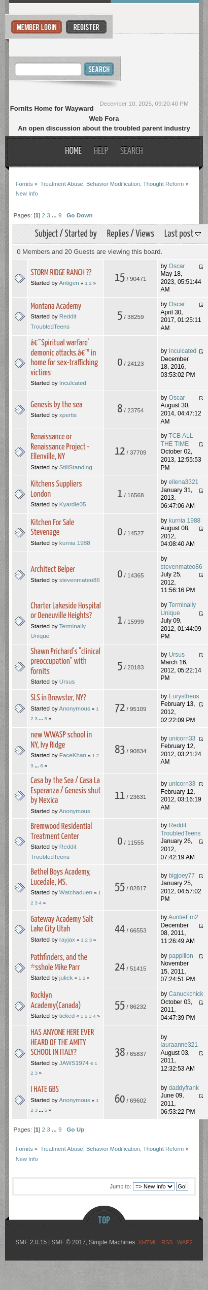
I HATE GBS (44, 1089)
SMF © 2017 (68, 1242)
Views (144, 234)
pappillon (181, 955)
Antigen (69, 282)
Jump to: (120, 1186)
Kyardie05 (72, 504)
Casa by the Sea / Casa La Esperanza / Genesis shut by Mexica (65, 791)
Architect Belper (52, 569)
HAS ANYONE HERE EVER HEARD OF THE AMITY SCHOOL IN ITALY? (62, 1042)
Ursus (67, 681)
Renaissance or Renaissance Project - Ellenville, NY (59, 447)
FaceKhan (72, 755)
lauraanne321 (179, 1044)
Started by (80, 234)
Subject (46, 234)
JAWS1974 (74, 1062)
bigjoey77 (182, 875)
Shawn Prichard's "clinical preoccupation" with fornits (65, 662)
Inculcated (72, 382)
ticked (67, 1015)
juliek (66, 977)
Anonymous (74, 708)
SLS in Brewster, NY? (58, 698)
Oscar (177, 266)
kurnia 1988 (74, 542)
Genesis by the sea (56, 405)
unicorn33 (182, 738)
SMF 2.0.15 (31, 1242)
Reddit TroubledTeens (181, 829)
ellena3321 (184, 482)
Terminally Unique (178, 609)
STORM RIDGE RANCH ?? (60, 273)
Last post (182, 234)
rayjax (67, 939)
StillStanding (75, 467)
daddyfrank (184, 1087)
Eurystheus (184, 696)
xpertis (68, 414)
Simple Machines (112, 1242)
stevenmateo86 (79, 579)
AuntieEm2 (183, 917)
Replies (118, 234)
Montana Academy (55, 306)
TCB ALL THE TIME (177, 439)
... (55, 215)
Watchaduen (75, 892)
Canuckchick (186, 993)
